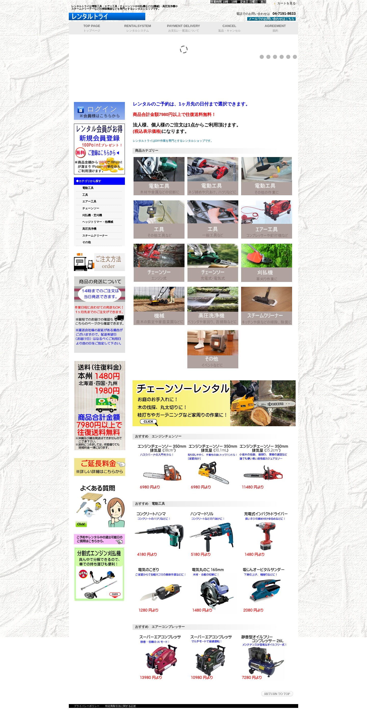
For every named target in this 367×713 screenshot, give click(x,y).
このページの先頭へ (277, 693)
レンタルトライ (132, 16)
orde (99, 262)
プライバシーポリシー (86, 706)
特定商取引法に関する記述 (120, 706)
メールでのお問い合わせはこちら (271, 19)
